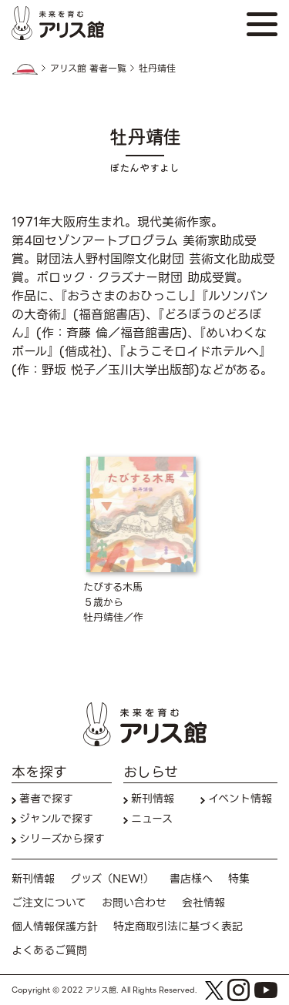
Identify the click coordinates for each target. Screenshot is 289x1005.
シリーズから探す (62, 839)
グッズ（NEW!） (112, 879)
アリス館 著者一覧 (88, 68)
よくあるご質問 (49, 951)
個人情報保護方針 (55, 927)
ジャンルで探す (56, 819)
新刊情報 (152, 799)
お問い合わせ (134, 903)
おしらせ (150, 772)
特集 (239, 879)
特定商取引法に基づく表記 (178, 927)
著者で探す (46, 799)
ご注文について (49, 903)
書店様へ (191, 879)
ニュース (152, 819)
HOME (25, 69)
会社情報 (203, 903)
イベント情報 (240, 799)
